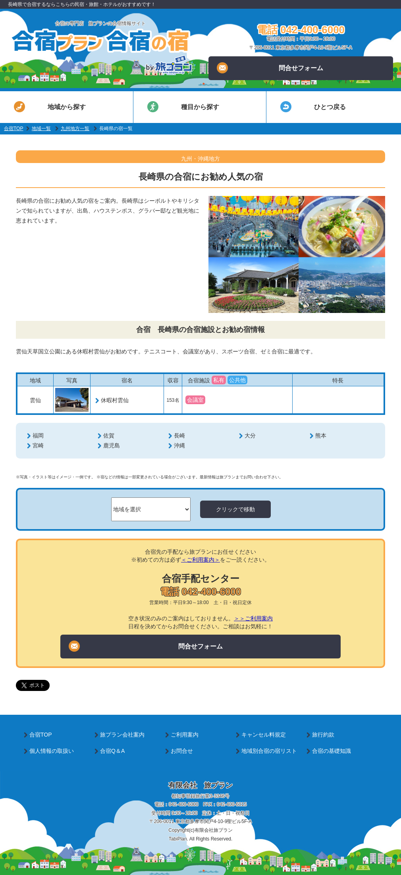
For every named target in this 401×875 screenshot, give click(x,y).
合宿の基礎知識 (331, 751)
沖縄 (179, 445)
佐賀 (108, 435)
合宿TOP (13, 128)
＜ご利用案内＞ (200, 559)
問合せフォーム (269, 68)
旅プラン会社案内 (122, 734)
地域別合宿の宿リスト (269, 751)
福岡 (38, 435)
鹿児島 (111, 445)
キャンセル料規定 (263, 734)
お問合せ (182, 751)
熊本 (320, 435)
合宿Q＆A (112, 751)
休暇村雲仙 (115, 400)
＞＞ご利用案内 (253, 618)
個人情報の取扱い (51, 751)
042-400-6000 (184, 804)
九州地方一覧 (75, 128)
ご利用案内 (185, 734)
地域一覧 (41, 128)
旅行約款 (323, 734)
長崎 (179, 435)
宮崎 (38, 445)
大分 (250, 435)
